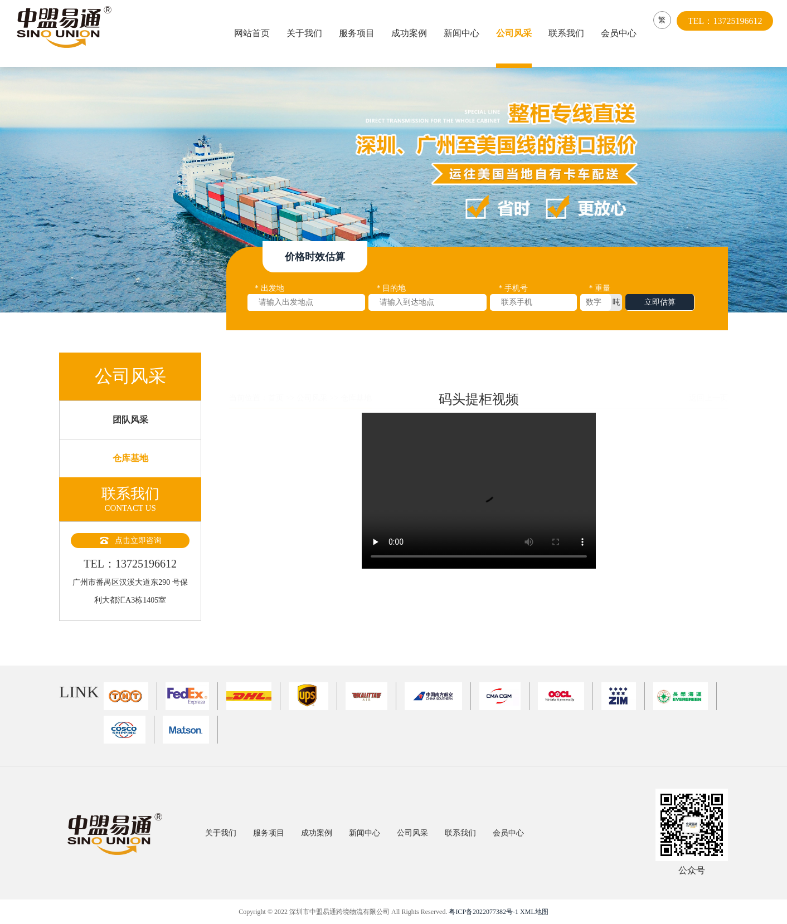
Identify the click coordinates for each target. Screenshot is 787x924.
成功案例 (412, 33)
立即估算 (660, 308)
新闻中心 (464, 33)
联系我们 (569, 33)
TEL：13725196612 (730, 33)
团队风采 (130, 437)
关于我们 (307, 33)
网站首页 (255, 33)
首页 (276, 372)
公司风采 (517, 33)
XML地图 (534, 912)
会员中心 (621, 33)
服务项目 (359, 33)
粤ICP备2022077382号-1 (483, 912)
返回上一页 (708, 372)
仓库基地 (130, 476)
